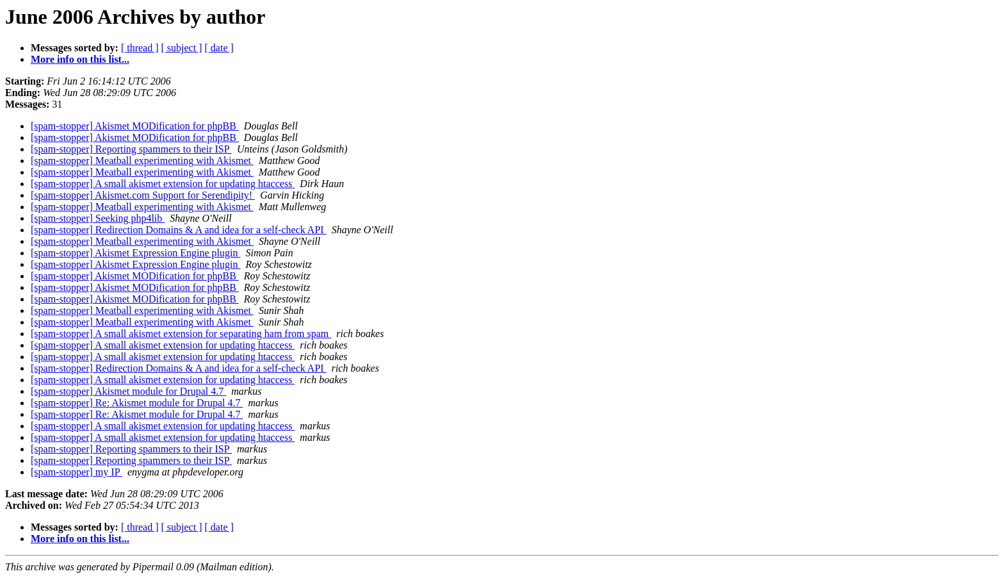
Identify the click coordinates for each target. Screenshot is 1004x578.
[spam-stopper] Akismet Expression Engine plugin (136, 252)
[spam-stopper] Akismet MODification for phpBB (135, 125)
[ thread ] (140, 47)
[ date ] (219, 47)
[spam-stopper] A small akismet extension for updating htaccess (163, 183)
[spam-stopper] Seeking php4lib (98, 218)
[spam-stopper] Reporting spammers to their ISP (131, 149)
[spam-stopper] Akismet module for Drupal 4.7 (128, 391)
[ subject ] (181, 47)
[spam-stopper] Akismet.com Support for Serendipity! (143, 195)
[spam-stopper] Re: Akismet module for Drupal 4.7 (137, 402)
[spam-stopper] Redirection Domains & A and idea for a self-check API (179, 229)
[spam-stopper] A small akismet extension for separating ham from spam (181, 333)
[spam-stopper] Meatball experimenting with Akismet (142, 160)
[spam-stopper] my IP (76, 472)
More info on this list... (80, 59)
